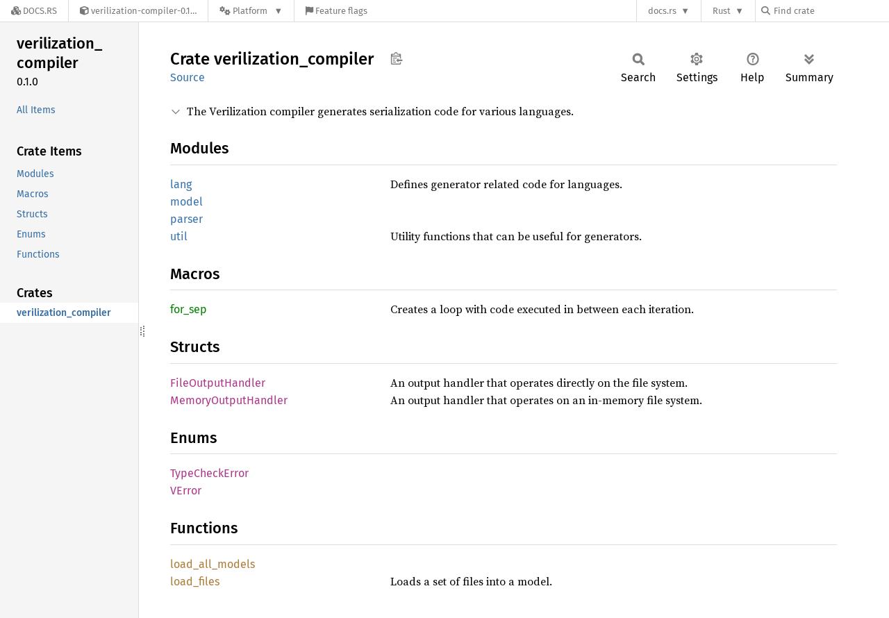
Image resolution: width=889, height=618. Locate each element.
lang (181, 184)
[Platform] (251, 11)
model (186, 201)
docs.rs (662, 11)
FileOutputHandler (217, 383)
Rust (722, 11)
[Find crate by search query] (830, 11)
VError (185, 490)
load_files (194, 581)
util (179, 236)
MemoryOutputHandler (229, 400)
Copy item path (396, 58)
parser (186, 219)
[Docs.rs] (34, 11)
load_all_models (212, 564)
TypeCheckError (209, 473)
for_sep (188, 309)
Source (187, 77)
